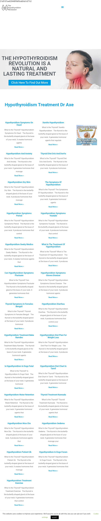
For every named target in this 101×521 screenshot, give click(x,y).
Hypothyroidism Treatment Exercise (19, 481)
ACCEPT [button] (54, 517)
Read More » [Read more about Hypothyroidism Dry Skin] (19, 204)
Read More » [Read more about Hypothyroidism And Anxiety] (19, 176)
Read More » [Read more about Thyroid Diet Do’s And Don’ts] (53, 172)
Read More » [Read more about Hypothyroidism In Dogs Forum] (53, 471)
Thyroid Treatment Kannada (53, 394)
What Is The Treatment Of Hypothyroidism (53, 245)
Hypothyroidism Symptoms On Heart (19, 123)
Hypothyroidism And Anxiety (19, 153)
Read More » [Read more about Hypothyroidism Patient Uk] (19, 474)
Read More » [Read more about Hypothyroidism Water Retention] (19, 417)
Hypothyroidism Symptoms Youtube (53, 214)
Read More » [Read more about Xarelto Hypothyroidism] (53, 145)
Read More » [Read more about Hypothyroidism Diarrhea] (53, 326)
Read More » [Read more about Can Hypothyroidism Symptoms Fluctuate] (19, 297)
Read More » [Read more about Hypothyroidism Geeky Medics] (19, 266)
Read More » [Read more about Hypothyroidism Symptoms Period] (19, 238)
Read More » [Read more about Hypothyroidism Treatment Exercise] (19, 505)
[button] (62, 7)
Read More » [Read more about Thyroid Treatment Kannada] (53, 417)
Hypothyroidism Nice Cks (19, 423)
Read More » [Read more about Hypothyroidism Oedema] (53, 445)
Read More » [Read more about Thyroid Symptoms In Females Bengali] (19, 329)
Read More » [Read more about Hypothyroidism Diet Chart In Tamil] (53, 387)
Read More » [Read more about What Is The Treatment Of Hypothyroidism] (53, 266)
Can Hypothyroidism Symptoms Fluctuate (19, 274)
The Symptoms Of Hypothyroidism (53, 183)
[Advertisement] (50, 31)
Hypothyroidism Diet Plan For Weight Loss (53, 336)
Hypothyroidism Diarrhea (53, 304)
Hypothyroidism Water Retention (19, 394)
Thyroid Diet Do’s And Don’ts (53, 153)
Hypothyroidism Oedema (53, 423)
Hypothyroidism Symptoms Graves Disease (53, 274)
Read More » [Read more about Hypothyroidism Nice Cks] (19, 445)
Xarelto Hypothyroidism (53, 122)
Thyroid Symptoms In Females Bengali (19, 305)
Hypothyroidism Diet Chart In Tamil (53, 367)
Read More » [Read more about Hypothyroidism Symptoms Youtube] (53, 238)
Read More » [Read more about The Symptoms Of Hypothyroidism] (53, 207)
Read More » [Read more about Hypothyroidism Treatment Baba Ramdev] (19, 360)
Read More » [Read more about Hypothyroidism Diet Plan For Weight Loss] (53, 356)
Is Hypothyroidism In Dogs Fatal (19, 366)
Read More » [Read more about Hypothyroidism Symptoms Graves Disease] (53, 297)
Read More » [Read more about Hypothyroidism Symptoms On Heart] (19, 147)
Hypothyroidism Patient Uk (19, 452)
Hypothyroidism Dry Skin (19, 182)
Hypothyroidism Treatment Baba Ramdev (19, 336)
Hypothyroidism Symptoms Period (19, 214)
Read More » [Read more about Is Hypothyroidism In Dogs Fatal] (19, 388)
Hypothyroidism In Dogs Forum (53, 452)
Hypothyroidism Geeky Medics (19, 244)
